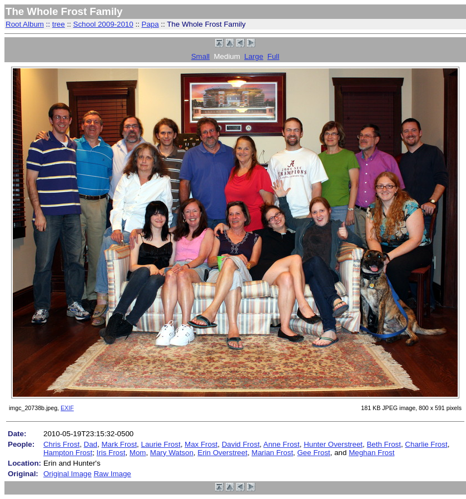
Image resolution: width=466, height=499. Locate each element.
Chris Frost (61, 444)
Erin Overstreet (222, 452)
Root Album (25, 24)
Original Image (67, 474)
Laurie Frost (161, 444)
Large (253, 56)
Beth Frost (383, 444)
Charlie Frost (426, 444)
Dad (90, 444)
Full (273, 56)
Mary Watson (172, 452)
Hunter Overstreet (333, 444)
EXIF (67, 408)
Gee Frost (314, 452)
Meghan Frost (371, 452)
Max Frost (201, 444)
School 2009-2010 (103, 24)
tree (58, 24)
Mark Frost (119, 444)
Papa (150, 24)
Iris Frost (111, 452)
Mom (138, 452)
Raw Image (112, 474)
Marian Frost (272, 452)
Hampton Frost (67, 452)
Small (200, 56)
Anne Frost (282, 444)
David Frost (241, 444)
